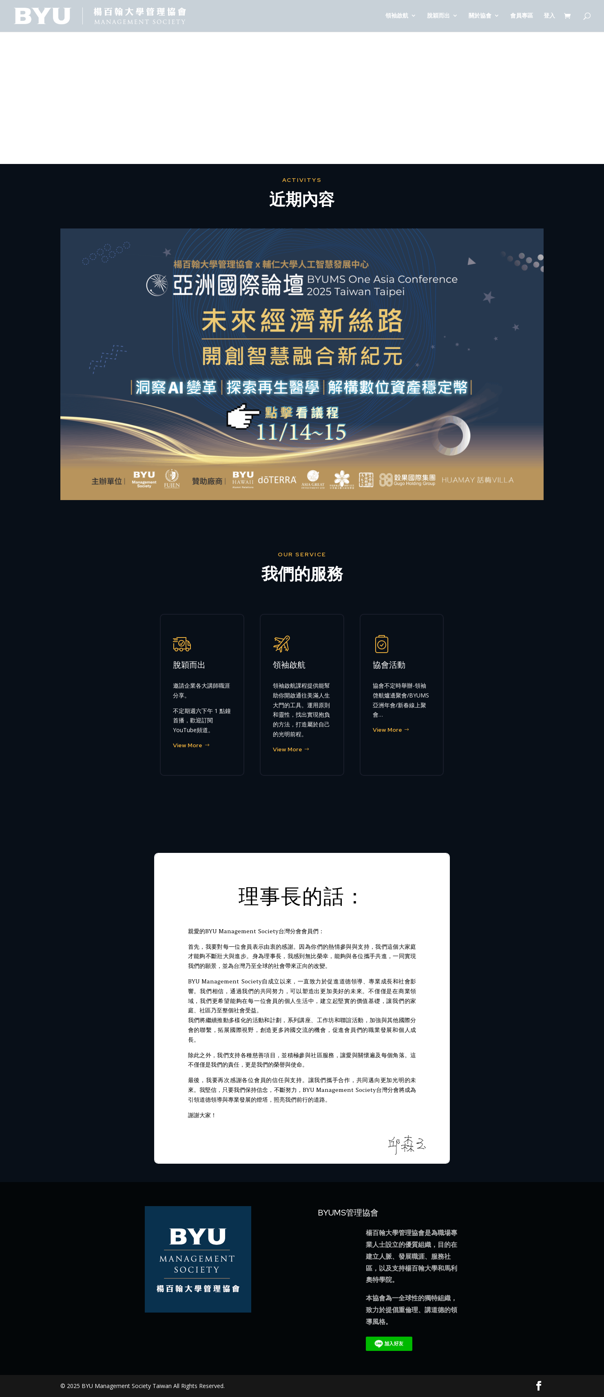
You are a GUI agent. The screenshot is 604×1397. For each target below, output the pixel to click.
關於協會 (480, 16)
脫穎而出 (438, 16)
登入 (549, 16)
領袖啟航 (396, 16)
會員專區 (521, 16)
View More (187, 745)
